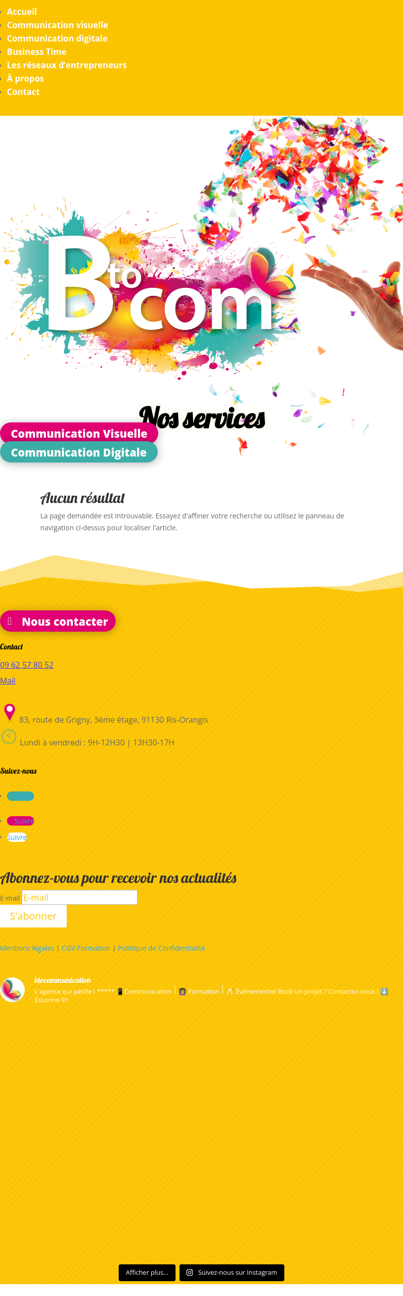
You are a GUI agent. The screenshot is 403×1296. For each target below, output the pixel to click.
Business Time (37, 51)
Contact (23, 91)
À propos (25, 78)
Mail (7, 680)
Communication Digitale (79, 451)
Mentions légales (27, 948)
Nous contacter (65, 620)
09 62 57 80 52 (26, 664)
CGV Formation (86, 948)
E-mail (10, 898)
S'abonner (33, 916)
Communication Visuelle (79, 433)
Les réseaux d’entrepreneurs (67, 65)
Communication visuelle (57, 25)
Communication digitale (57, 38)
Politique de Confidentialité (161, 948)
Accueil (22, 11)
